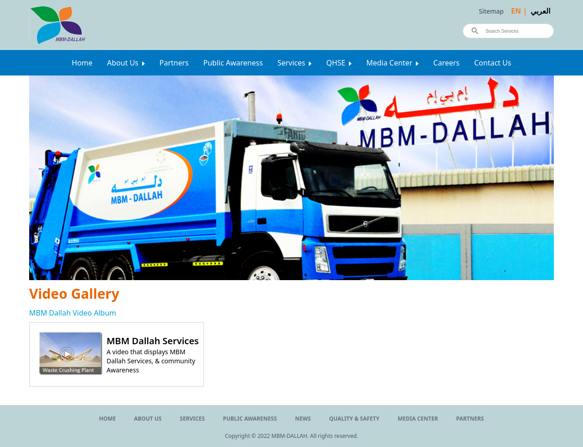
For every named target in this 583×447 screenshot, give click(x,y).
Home (82, 63)
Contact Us (492, 63)
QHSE (335, 63)
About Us (122, 63)
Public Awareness (233, 63)
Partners (174, 63)
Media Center (389, 63)
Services (291, 63)
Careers (446, 63)
